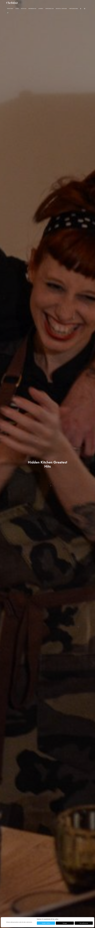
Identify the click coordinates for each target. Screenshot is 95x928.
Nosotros (10, 8)
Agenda (40, 8)
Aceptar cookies (46, 923)
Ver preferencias (84, 923)
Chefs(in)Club (49, 8)
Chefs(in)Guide (73, 8)
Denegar (65, 923)
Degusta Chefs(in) (61, 8)
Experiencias (32, 8)
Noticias (23, 8)
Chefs (17, 8)
